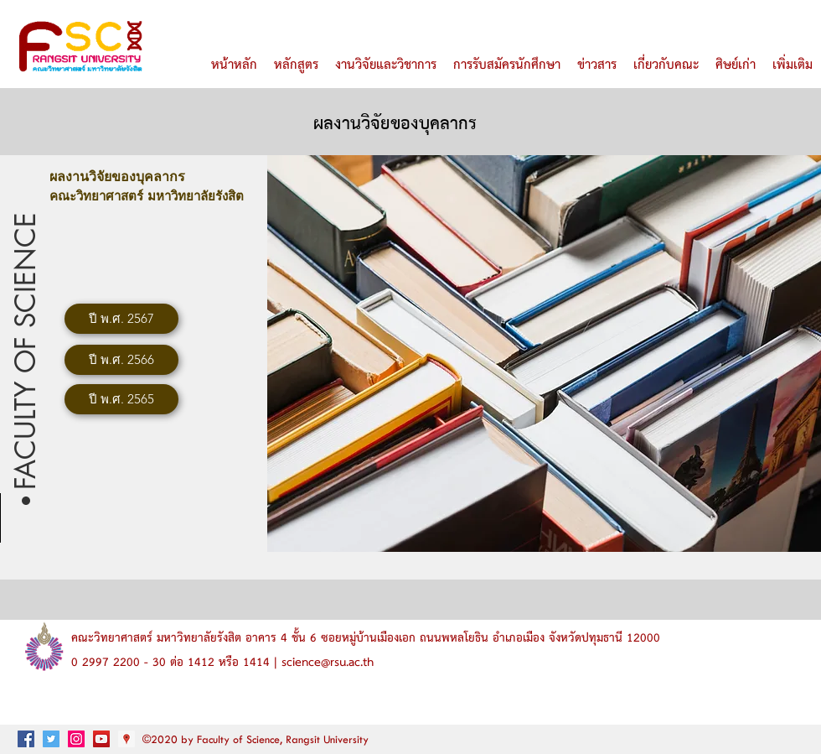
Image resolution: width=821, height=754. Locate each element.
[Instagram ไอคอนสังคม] (76, 739)
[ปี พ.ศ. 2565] (121, 399)
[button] (26, 348)
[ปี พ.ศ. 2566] (121, 360)
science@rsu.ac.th (327, 662)
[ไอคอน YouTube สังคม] (101, 739)
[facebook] (26, 739)
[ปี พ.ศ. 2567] (121, 319)
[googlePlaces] (126, 739)
